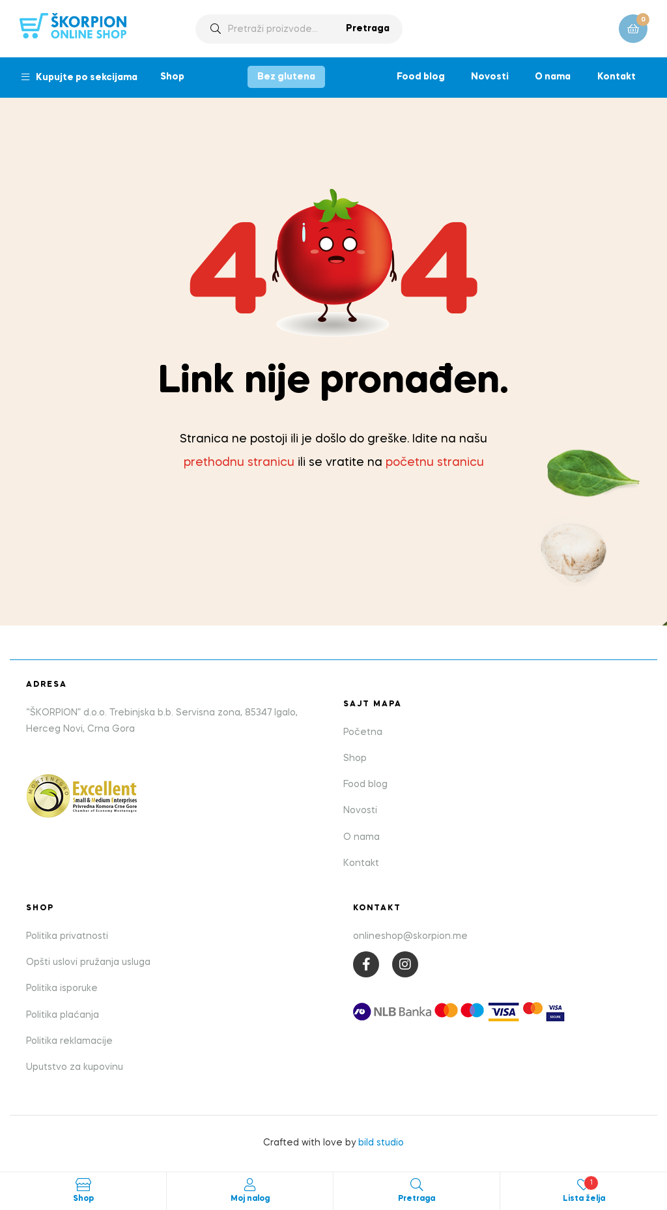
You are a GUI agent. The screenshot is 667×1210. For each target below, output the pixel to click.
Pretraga (368, 28)
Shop (172, 76)
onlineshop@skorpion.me (410, 936)
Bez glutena (286, 76)
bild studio (381, 1142)
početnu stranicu (435, 462)
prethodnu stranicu (239, 462)
